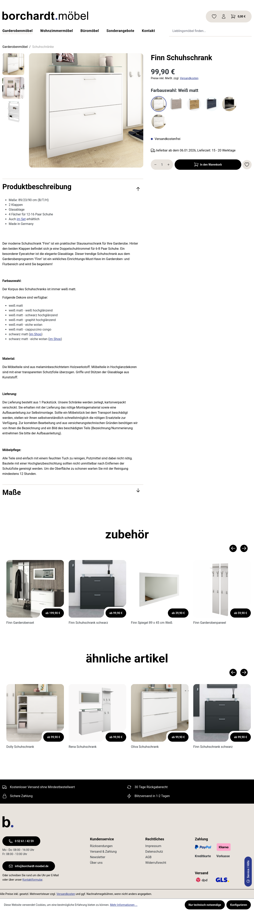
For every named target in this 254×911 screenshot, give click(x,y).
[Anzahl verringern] (154, 164)
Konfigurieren (238, 904)
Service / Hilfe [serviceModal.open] (248, 871)
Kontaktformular (32, 879)
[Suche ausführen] (244, 31)
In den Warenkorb (208, 164)
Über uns (96, 863)
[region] (73, 110)
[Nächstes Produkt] (244, 548)
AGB (148, 857)
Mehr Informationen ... (124, 904)
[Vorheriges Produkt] (233, 548)
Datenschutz (154, 851)
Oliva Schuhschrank (145, 747)
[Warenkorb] (238, 16)
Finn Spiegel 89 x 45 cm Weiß (151, 623)
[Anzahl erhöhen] (169, 164)
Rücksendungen (101, 846)
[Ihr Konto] (223, 16)
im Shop (35, 334)
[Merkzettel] (214, 16)
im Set (21, 219)
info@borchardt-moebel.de (28, 866)
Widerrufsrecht (155, 863)
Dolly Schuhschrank (20, 747)
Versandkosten (189, 78)
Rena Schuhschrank (82, 747)
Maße (71, 492)
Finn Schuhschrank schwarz (88, 623)
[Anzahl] (162, 164)
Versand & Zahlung (103, 851)
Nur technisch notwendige (205, 904)
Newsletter (97, 857)
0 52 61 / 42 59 (21, 841)
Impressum (153, 846)
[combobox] (205, 31)
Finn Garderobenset (20, 623)
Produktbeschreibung (71, 186)
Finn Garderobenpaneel (209, 623)
